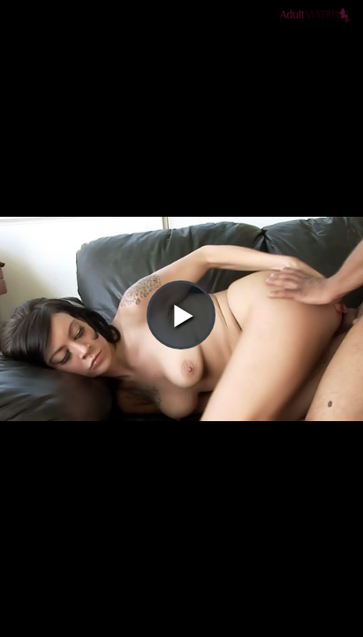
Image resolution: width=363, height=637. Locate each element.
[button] (181, 62)
